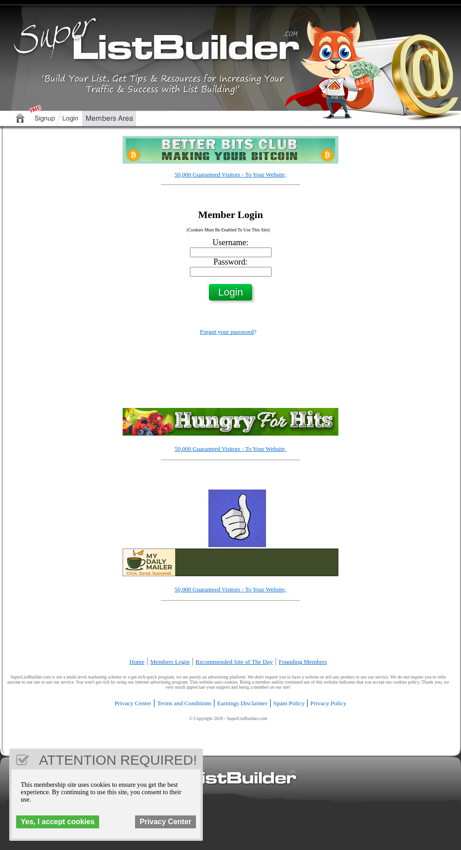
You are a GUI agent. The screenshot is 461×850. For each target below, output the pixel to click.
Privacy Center (133, 703)
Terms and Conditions (184, 703)
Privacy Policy (328, 703)
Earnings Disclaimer (242, 703)
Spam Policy (289, 703)
